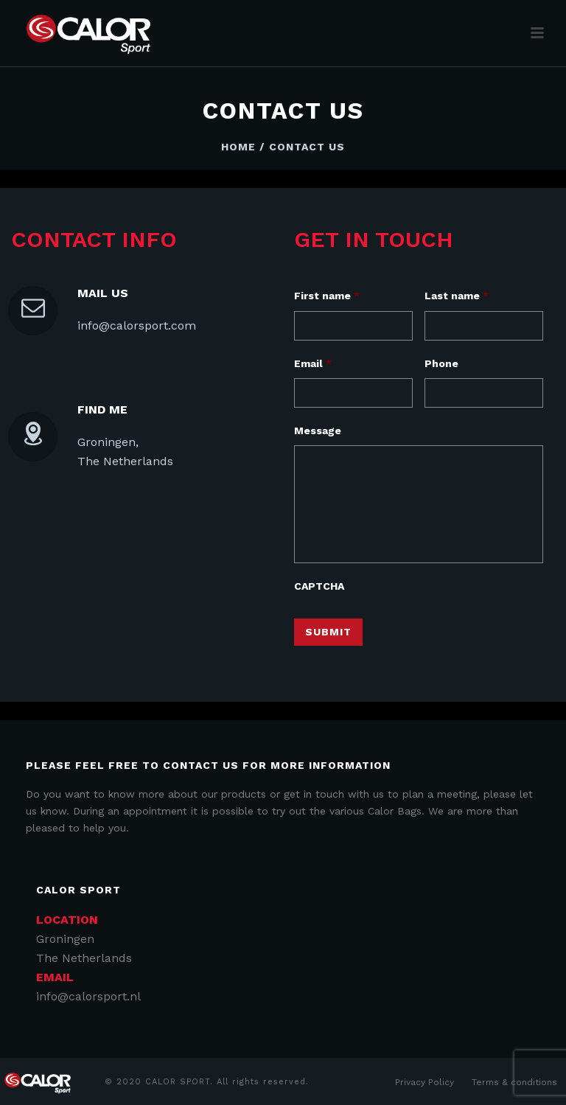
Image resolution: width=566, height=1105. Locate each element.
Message (317, 430)
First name (327, 295)
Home (238, 147)
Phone (441, 363)
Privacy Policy (424, 1082)
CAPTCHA (319, 586)
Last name (456, 295)
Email (313, 363)
